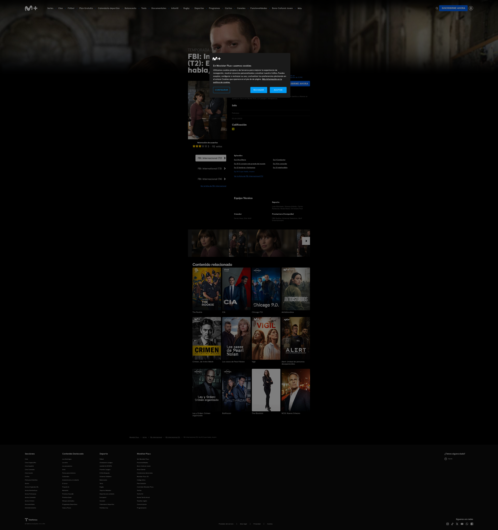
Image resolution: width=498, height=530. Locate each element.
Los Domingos (66, 459)
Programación (142, 508)
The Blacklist (257, 413)
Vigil (253, 362)
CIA (223, 312)
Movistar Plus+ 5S (143, 476)
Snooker (102, 501)
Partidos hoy (104, 508)
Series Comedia (30, 497)
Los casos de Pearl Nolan (233, 362)
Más (300, 8)
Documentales (158, 8)
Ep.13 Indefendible (280, 168)
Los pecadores (67, 466)
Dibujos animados (68, 501)
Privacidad (257, 524)
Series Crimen (29, 501)
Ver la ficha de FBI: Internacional (213, 186)
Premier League (105, 469)
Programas (214, 8)
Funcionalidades (258, 8)
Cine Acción (29, 473)
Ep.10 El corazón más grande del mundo (249, 164)
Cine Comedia (29, 469)
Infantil (174, 8)
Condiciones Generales (145, 473)
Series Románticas (31, 490)
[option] (210, 243)
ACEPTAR (278, 90)
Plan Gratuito (86, 8)
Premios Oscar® (67, 494)
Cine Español (29, 466)
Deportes (199, 8)
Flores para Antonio (69, 473)
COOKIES (270, 524)
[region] (249, 75)
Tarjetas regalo (142, 501)
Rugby (186, 8)
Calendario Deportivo (107, 504)
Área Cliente (141, 469)
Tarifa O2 (140, 494)
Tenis (143, 8)
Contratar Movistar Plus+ (145, 487)
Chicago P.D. (257, 312)
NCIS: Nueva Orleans (291, 413)
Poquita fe (65, 487)
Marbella (65, 490)
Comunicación (142, 504)
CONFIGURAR (221, 90)
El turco (64, 483)
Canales (241, 8)
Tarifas (139, 490)
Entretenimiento (30, 508)
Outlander (65, 476)
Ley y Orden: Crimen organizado (201, 414)
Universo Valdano (105, 476)
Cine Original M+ (30, 462)
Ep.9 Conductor (279, 160)
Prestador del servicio (226, 524)
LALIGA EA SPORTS (106, 466)
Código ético (141, 480)
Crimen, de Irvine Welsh (202, 362)
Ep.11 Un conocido (280, 164)
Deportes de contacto (107, 494)
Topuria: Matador (105, 490)
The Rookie (197, 312)
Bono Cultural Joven (282, 8)
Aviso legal (243, 524)
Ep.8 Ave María (240, 160)
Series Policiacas (30, 494)
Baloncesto (130, 8)
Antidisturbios (288, 312)
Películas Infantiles (31, 480)
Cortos (228, 8)
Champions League (106, 462)
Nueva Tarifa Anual (143, 497)
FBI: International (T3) (210, 168)
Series (50, 8)
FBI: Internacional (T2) (210, 158)
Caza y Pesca (66, 508)
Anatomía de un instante (70, 480)
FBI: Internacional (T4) (210, 178)
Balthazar (226, 413)
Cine (60, 8)
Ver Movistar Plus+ (143, 459)
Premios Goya (66, 497)
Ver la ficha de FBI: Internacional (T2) (248, 176)
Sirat (63, 469)
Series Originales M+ (32, 487)
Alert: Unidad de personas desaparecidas (293, 363)
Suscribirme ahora (453, 8)
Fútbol (71, 8)
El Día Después (105, 473)
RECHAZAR (258, 90)
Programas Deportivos (69, 504)
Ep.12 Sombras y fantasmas (244, 168)
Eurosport (103, 497)
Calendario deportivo (109, 8)
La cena (65, 462)
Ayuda (448, 459)
